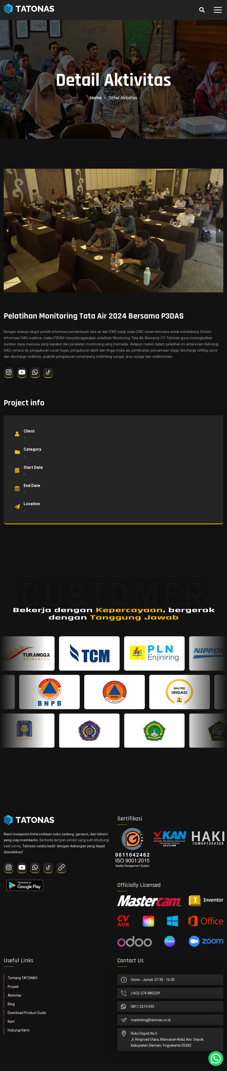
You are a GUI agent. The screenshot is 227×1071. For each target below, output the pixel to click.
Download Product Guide (27, 1013)
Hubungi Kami (18, 1030)
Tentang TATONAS (23, 978)
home (96, 97)
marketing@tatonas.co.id (150, 1020)
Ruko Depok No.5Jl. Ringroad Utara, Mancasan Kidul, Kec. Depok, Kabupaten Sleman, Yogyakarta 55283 (167, 1039)
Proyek (13, 987)
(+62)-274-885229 (145, 993)
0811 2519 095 (142, 1007)
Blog (11, 1004)
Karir (11, 1021)
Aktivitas (14, 995)
